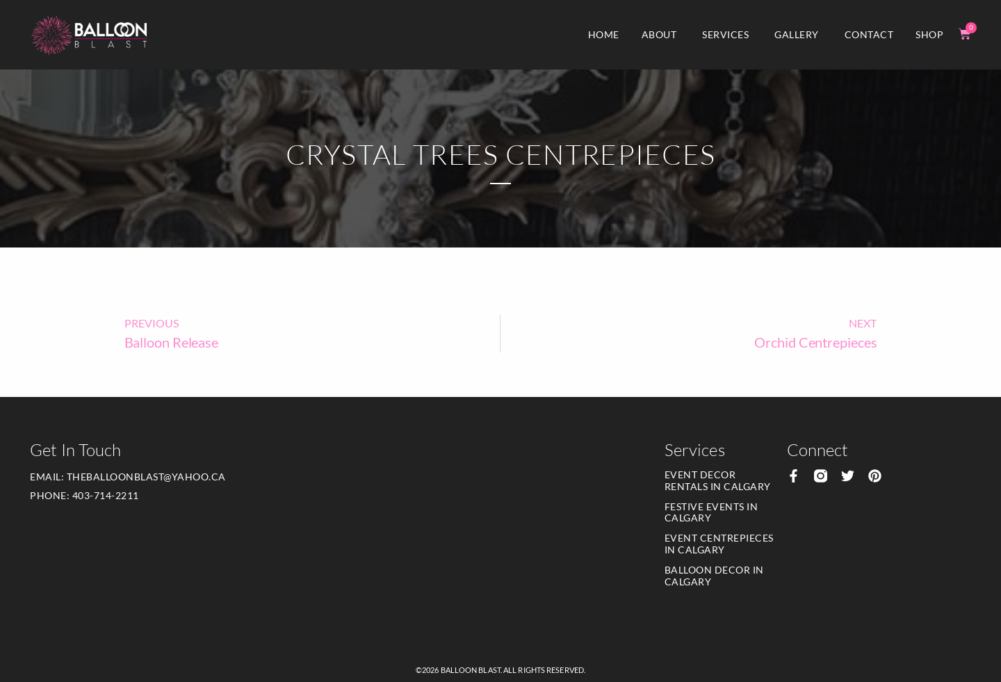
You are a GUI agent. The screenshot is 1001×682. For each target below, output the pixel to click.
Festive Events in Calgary (711, 512)
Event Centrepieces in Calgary (719, 543)
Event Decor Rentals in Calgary (718, 480)
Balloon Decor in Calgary (714, 575)
